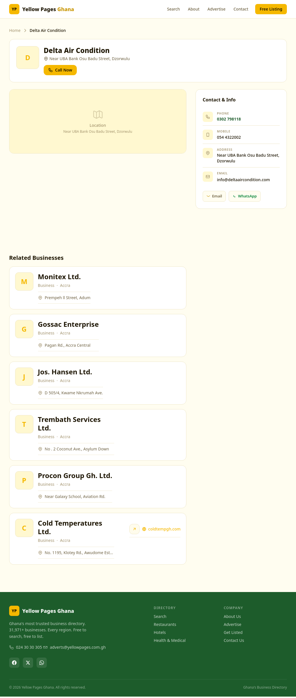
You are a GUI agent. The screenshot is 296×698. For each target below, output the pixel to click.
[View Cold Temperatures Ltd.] (24, 529)
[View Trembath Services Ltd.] (24, 425)
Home (15, 30)
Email (214, 196)
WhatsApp (244, 196)
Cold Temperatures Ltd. (70, 529)
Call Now (60, 70)
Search (173, 9)
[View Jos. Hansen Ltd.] (24, 377)
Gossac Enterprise (68, 324)
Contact (240, 9)
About (194, 9)
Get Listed (233, 633)
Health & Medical (170, 641)
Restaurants (165, 625)
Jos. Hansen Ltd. (65, 372)
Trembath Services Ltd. (69, 424)
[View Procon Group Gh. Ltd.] (24, 481)
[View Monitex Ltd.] (24, 281)
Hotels (160, 633)
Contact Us (234, 641)
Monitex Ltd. (59, 276)
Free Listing (271, 9)
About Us (232, 618)
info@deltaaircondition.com (243, 179)
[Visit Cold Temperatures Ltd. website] (134, 530)
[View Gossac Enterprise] (24, 329)
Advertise (216, 9)
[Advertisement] (98, 204)
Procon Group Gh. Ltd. (75, 476)
